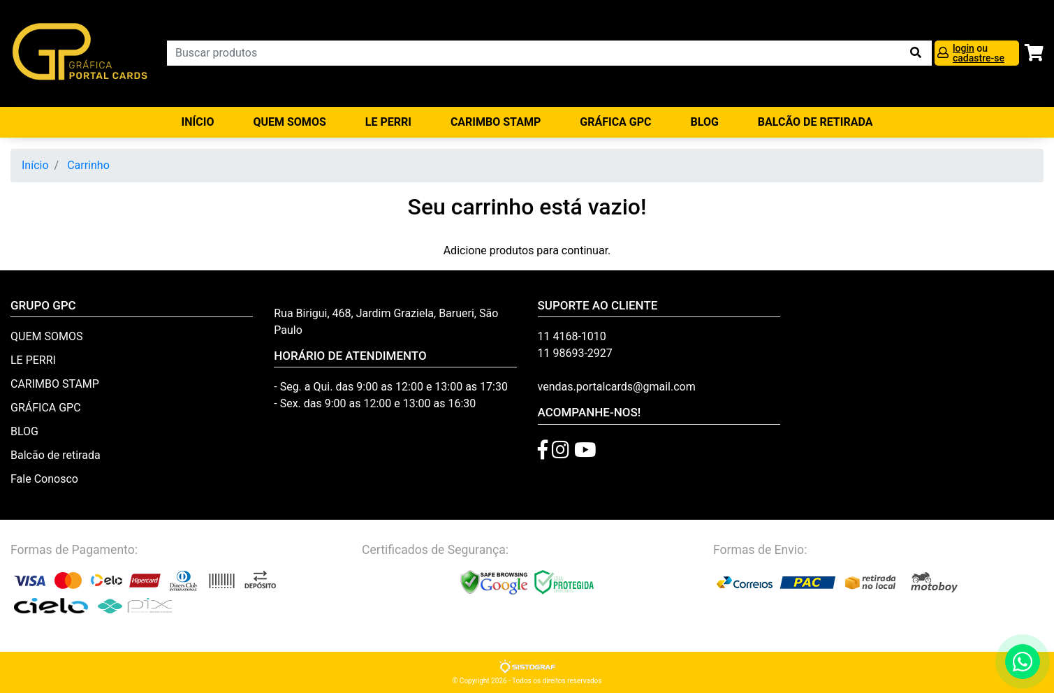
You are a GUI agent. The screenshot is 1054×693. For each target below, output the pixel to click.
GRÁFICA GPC (615, 122)
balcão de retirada (815, 122)
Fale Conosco (44, 479)
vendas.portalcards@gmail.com (617, 386)
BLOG (705, 122)
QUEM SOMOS (289, 122)
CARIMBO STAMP (496, 122)
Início (198, 122)
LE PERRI (388, 122)
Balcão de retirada (55, 455)
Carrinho (88, 165)
